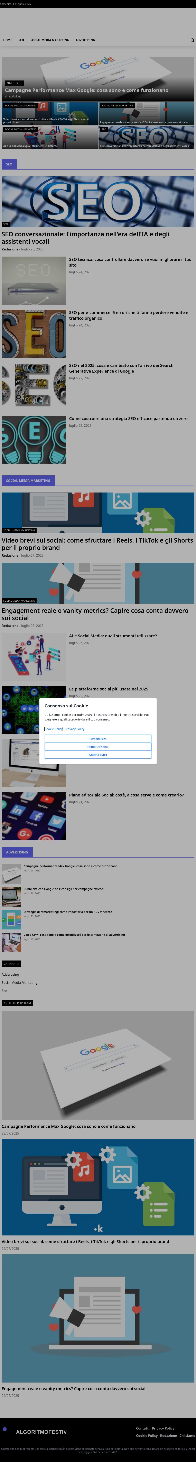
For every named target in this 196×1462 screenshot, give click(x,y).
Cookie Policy (54, 729)
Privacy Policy (75, 729)
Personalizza (98, 739)
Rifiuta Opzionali (98, 747)
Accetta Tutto (98, 755)
